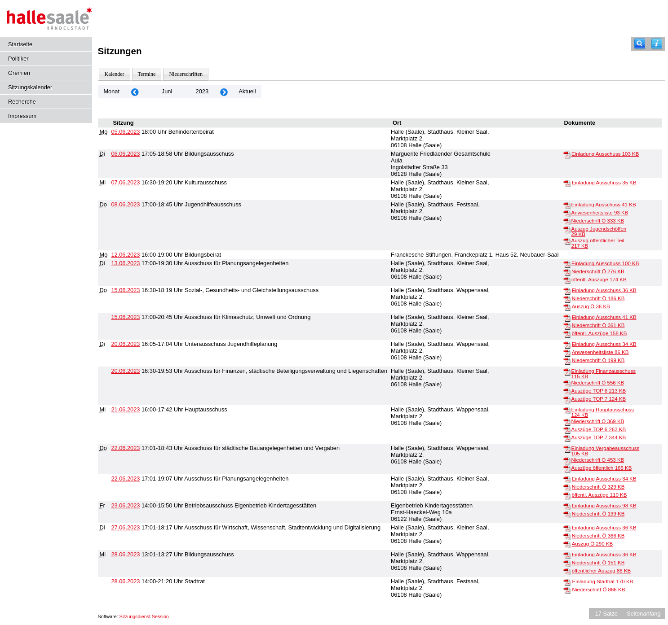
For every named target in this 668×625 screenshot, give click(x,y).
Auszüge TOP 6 (598, 390)
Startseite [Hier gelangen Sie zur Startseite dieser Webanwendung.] (20, 44)
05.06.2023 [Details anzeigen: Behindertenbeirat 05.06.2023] (125, 131)
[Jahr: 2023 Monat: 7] (223, 91)
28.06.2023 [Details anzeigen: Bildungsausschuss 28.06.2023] (125, 554)
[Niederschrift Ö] (567, 221)
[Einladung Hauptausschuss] (567, 410)
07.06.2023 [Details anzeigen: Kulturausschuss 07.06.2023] (125, 182)
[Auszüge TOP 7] (567, 399)
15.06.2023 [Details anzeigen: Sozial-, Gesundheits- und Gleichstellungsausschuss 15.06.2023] (125, 290)
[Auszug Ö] (567, 307)
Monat (111, 91)
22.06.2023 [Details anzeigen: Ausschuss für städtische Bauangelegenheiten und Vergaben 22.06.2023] (125, 448)
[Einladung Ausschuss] (567, 154)
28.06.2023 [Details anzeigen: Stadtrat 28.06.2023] (125, 581)
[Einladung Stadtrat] (567, 582)
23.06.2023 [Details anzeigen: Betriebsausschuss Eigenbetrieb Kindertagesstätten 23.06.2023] (125, 505)
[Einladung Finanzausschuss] (567, 371)
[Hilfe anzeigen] (656, 44)
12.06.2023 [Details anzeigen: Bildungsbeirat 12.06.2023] (125, 254)
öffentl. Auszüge (599, 279)
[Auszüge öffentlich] (567, 468)
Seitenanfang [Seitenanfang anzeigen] (643, 613)
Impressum (22, 116)
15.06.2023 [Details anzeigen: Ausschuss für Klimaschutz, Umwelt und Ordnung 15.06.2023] (125, 317)
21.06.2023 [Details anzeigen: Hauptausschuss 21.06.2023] (125, 409)
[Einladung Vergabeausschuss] (567, 448)
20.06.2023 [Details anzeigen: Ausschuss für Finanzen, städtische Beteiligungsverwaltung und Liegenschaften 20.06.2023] (125, 370)
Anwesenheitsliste (599, 212)
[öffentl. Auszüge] (567, 280)
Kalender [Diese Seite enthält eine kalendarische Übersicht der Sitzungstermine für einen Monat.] (114, 74)
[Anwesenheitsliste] (567, 213)
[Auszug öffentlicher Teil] (567, 241)
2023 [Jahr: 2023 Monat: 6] (202, 91)
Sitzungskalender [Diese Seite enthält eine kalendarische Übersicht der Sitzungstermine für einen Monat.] (30, 87)
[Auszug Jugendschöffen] (567, 229)
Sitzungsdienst (134, 616)
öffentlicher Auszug (601, 570)
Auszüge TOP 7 (598, 399)
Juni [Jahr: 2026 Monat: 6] (167, 91)
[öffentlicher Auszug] (567, 571)
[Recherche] (639, 44)
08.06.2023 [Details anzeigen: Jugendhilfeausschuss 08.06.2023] (125, 204)
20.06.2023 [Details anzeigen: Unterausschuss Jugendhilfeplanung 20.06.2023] (125, 344)
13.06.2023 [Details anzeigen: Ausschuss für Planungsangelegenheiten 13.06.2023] (125, 263)
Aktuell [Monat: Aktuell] (247, 91)
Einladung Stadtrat (602, 581)
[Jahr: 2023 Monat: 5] (134, 91)
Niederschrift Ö (597, 220)
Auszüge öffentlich (601, 468)
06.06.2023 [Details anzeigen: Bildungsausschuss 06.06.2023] (125, 153)
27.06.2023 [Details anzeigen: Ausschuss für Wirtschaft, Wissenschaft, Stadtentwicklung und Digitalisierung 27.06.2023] (125, 527)
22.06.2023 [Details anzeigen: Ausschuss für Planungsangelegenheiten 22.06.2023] (125, 478)
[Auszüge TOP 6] (567, 391)
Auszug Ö (591, 306)
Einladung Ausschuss (605, 154)
